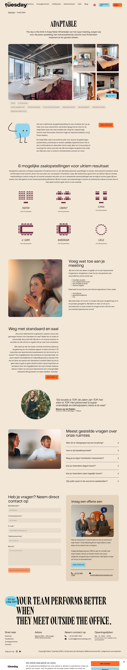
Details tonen (30, 666)
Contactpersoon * (15, 516)
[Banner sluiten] (124, 651)
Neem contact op (52, 377)
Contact (8, 644)
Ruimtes (11, 12)
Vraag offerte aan (104, 5)
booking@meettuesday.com (101, 575)
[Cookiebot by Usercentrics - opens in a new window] (13, 666)
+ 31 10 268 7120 (75, 636)
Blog (86, 4)
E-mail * (11, 526)
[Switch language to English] (94, 5)
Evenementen (69, 4)
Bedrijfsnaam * (14, 506)
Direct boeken (116, 5)
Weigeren (105, 659)
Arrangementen (43, 4)
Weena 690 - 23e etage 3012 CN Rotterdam (44, 637)
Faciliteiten (56, 4)
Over (80, 4)
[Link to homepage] (16, 5)
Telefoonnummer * (15, 536)
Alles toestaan (105, 653)
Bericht (11, 546)
